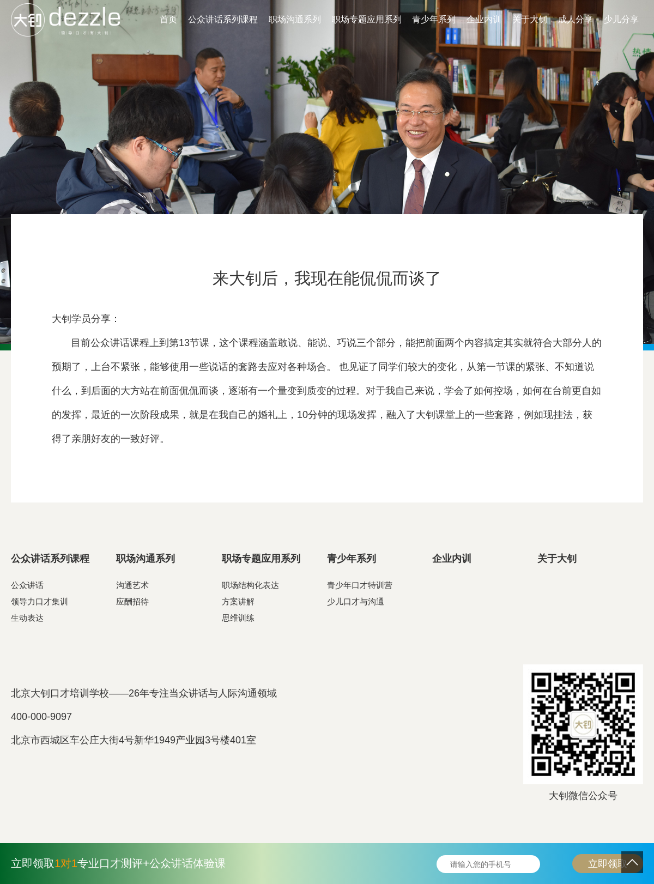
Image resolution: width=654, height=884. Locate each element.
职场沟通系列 (295, 19)
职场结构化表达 (250, 585)
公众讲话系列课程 (223, 19)
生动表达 (27, 617)
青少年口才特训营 (359, 585)
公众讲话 (27, 585)
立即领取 (607, 863)
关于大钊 (529, 19)
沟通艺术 (132, 585)
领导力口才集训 (39, 601)
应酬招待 (132, 601)
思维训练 (238, 617)
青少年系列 (434, 19)
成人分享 (575, 19)
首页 (168, 19)
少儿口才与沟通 (355, 601)
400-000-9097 (41, 716)
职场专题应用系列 (367, 19)
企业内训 (484, 19)
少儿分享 (621, 19)
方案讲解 (238, 601)
